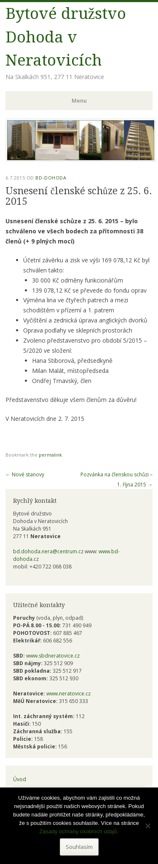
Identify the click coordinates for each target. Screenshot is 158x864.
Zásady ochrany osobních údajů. (79, 831)
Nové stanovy (24, 474)
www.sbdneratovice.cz (53, 655)
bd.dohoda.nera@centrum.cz (48, 551)
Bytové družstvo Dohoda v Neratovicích (65, 37)
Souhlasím (79, 847)
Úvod (19, 779)
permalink (50, 455)
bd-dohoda (50, 177)
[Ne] (147, 826)
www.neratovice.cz (68, 693)
